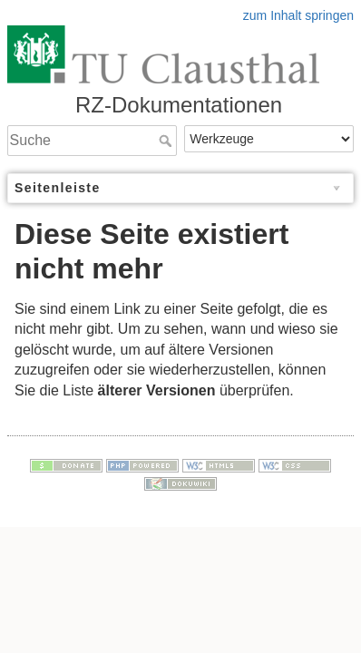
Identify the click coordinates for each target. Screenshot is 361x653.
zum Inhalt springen (298, 15)
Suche (167, 140)
